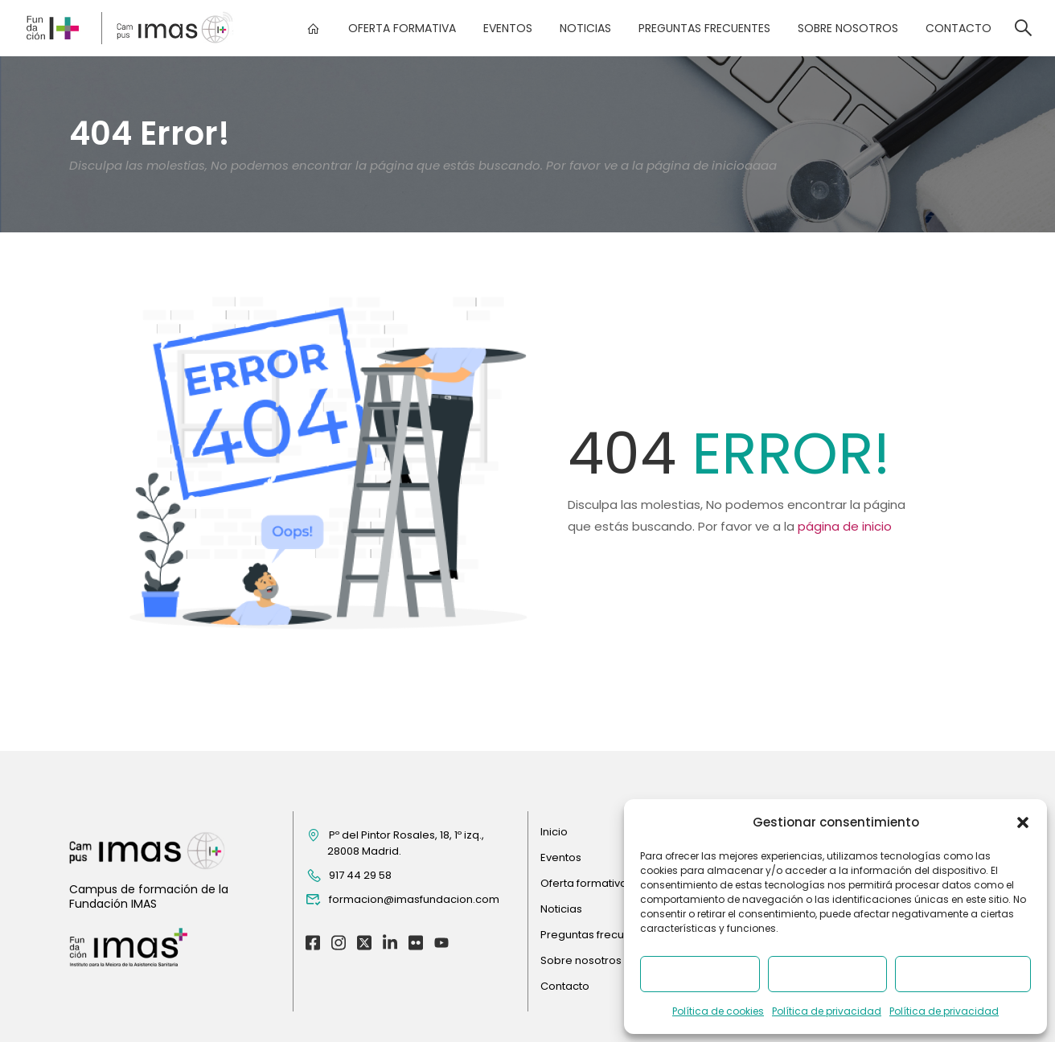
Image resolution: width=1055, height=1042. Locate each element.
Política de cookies (718, 1011)
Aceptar (700, 974)
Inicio (554, 831)
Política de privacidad (826, 1011)
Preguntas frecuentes (704, 28)
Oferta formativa (401, 28)
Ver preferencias (963, 974)
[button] (1023, 822)
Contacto (958, 28)
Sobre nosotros (847, 28)
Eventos (507, 28)
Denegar (827, 974)
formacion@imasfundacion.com (402, 899)
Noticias (584, 28)
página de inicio (845, 526)
